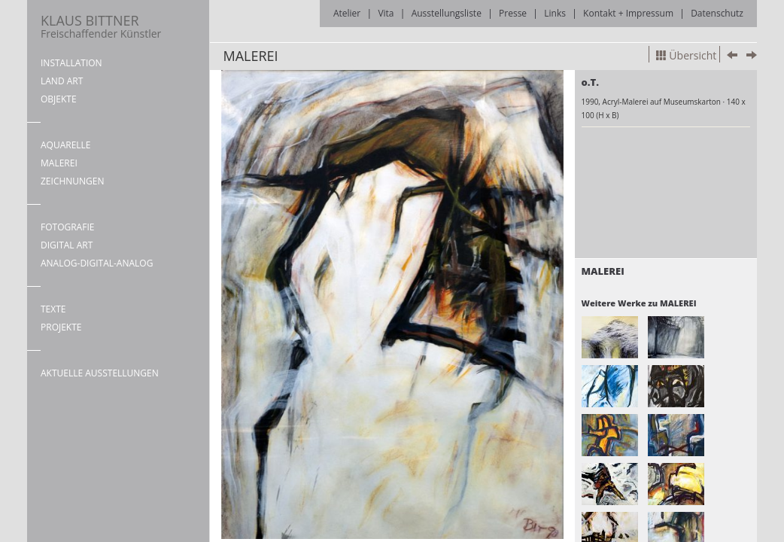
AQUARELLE (66, 145)
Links (555, 13)
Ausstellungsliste (447, 13)
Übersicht (686, 55)
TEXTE (53, 309)
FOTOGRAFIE (67, 227)
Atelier (346, 13)
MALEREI (59, 163)
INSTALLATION (71, 62)
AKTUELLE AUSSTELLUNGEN (100, 373)
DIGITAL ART (67, 245)
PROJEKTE (61, 327)
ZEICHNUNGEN (73, 181)
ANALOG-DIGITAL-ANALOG (97, 263)
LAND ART (62, 81)
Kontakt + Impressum (628, 13)
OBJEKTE (59, 99)
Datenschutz (717, 13)
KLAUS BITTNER (101, 26)
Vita (386, 13)
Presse (513, 13)
